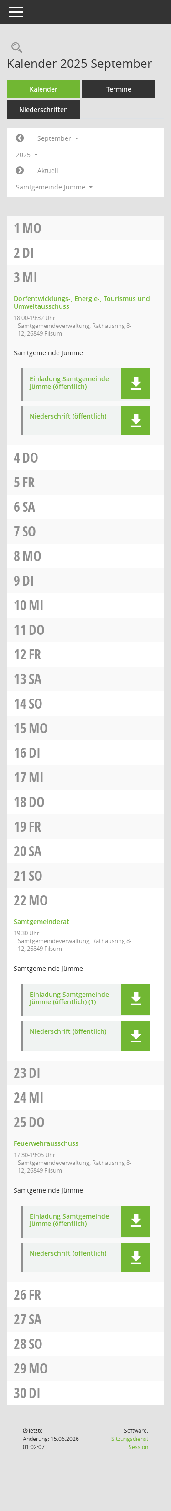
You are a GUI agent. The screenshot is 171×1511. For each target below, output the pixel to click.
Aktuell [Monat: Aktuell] (47, 170)
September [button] (57, 138)
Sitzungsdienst (129, 1443)
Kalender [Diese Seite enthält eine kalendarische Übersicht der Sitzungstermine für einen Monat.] (43, 89)
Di (28, 252)
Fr (28, 482)
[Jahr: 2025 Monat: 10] (20, 171)
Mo (31, 228)
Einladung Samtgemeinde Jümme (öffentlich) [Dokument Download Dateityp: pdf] (69, 383)
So (29, 531)
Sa (28, 506)
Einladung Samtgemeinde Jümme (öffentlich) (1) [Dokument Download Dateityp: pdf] (69, 998)
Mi (29, 277)
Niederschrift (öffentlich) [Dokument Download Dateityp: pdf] (68, 416)
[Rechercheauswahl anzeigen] (14, 48)
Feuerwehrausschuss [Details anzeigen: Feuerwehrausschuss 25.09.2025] (46, 1143)
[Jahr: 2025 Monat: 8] (20, 138)
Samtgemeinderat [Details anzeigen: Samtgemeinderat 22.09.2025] (41, 921)
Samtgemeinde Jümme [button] (54, 187)
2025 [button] (27, 154)
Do (30, 457)
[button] (135, 383)
